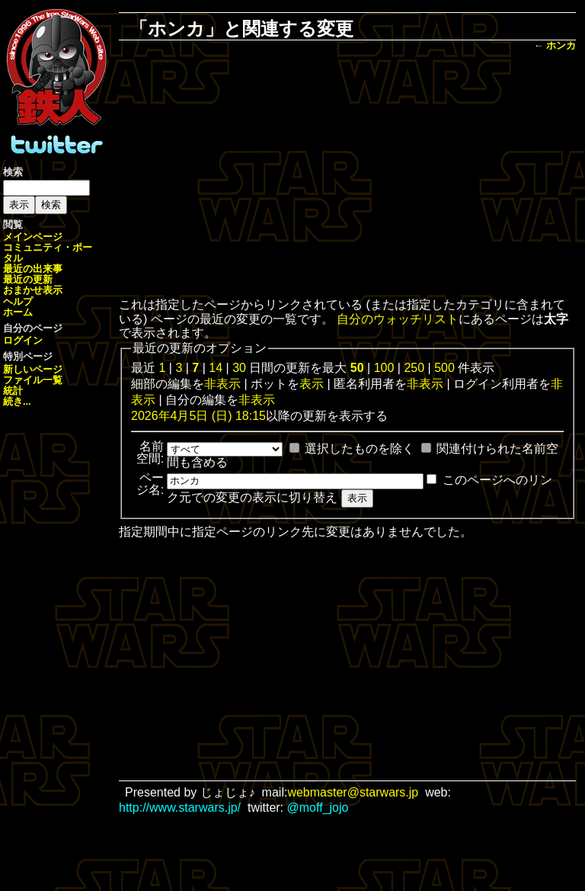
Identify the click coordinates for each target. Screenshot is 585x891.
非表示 (222, 383)
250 (414, 367)
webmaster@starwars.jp (352, 792)
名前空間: (150, 452)
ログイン (23, 340)
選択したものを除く (359, 448)
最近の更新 (28, 279)
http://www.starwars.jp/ (180, 807)
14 (215, 367)
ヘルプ (18, 301)
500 (444, 367)
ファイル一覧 (32, 380)
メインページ (32, 236)
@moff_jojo (318, 807)
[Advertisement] (358, 176)
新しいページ (32, 369)
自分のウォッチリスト (398, 318)
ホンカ (561, 45)
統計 (13, 390)
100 (384, 367)
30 (239, 367)
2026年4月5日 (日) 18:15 (198, 415)
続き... (17, 401)
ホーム (18, 312)
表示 (311, 383)
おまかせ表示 (32, 290)
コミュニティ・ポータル (47, 253)
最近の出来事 (32, 268)
